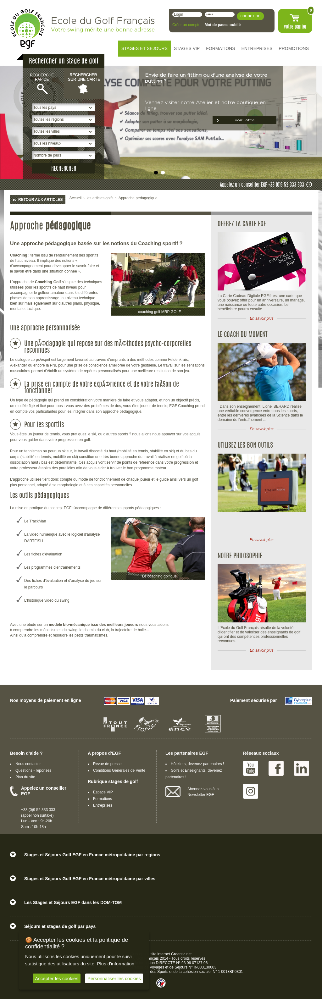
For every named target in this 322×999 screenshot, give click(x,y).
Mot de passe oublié (223, 25)
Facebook (276, 768)
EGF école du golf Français (27, 29)
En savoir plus (261, 318)
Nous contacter (28, 764)
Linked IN (301, 768)
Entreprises (102, 805)
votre (295, 27)
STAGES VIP (187, 48)
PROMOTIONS (294, 48)
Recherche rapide (43, 83)
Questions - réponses (33, 770)
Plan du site (25, 777)
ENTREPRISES (257, 48)
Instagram (250, 791)
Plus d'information (115, 963)
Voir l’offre (245, 120)
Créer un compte (186, 25)
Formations (102, 799)
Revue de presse (107, 764)
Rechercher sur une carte (84, 83)
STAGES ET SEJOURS (144, 48)
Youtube (250, 768)
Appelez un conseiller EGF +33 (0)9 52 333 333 (262, 185)
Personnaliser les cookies (114, 978)
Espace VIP (103, 792)
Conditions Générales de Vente (119, 770)
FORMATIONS (220, 48)
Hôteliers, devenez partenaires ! (197, 764)
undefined (156, 172)
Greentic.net (181, 954)
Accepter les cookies (56, 978)
